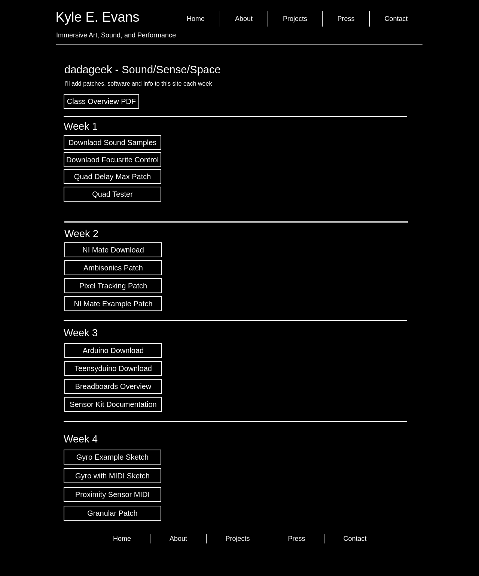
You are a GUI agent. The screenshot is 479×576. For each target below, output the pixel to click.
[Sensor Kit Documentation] (113, 404)
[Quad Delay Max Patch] (112, 176)
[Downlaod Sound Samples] (112, 142)
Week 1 (81, 126)
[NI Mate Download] (113, 249)
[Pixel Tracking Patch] (113, 285)
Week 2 (81, 233)
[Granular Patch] (112, 513)
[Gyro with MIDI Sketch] (112, 475)
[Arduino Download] (113, 350)
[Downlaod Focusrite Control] (112, 159)
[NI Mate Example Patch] (113, 303)
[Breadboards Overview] (113, 386)
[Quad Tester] (112, 194)
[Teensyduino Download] (113, 368)
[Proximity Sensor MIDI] (112, 494)
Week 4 (81, 439)
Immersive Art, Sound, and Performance (116, 35)
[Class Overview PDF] (101, 101)
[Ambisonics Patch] (113, 267)
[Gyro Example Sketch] (112, 457)
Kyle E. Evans (99, 17)
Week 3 (81, 332)
